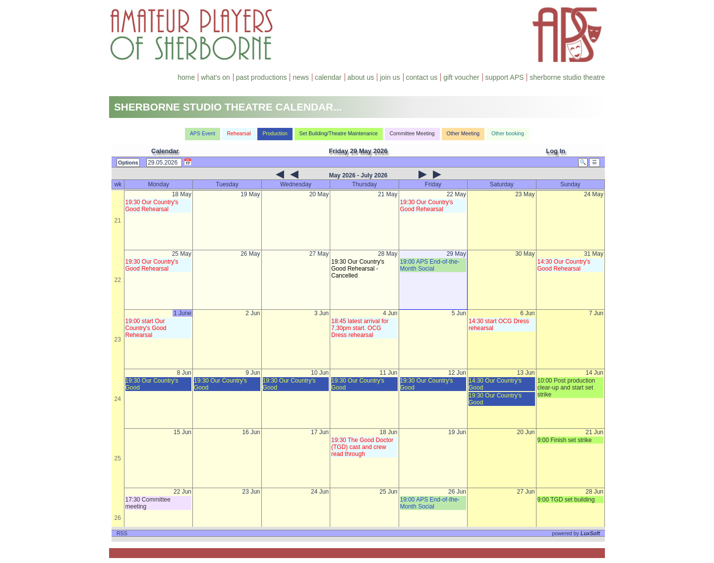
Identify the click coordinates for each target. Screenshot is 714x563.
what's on (215, 77)
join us (390, 77)
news (301, 77)
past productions (261, 77)
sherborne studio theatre (567, 77)
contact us (422, 77)
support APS (504, 77)
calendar (328, 77)
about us (361, 77)
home (186, 77)
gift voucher (461, 77)
